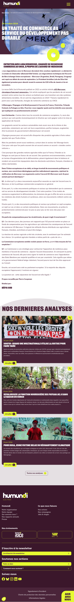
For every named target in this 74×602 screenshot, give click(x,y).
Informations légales (37, 598)
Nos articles (5, 12)
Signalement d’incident (37, 592)
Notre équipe (7, 512)
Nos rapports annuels (10, 517)
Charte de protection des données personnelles (37, 595)
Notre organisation (9, 510)
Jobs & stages (43, 515)
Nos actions (42, 510)
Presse (4, 519)
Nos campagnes (44, 512)
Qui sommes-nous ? (9, 515)
